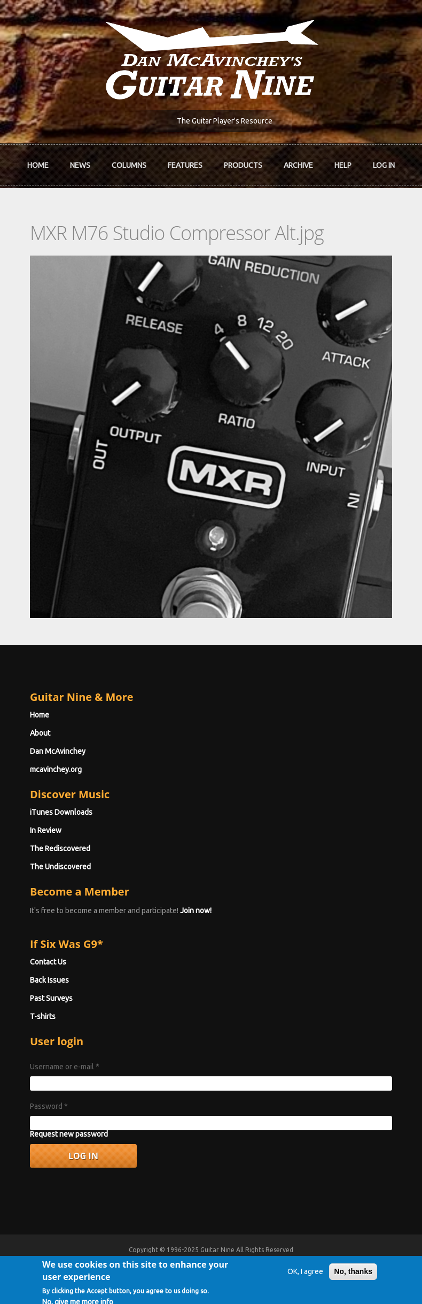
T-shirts (43, 1016)
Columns (129, 165)
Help (342, 165)
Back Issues (49, 980)
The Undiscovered (60, 866)
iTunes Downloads (61, 812)
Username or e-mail (64, 1066)
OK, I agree (305, 1281)
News (80, 165)
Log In (384, 165)
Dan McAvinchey (57, 751)
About (40, 733)
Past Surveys (51, 998)
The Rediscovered (60, 848)
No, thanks (353, 1281)
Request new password (69, 1134)
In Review (45, 830)
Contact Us (48, 962)
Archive (298, 165)
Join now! (196, 910)
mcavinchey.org (56, 769)
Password (49, 1106)
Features (185, 165)
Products (243, 165)
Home (38, 165)
